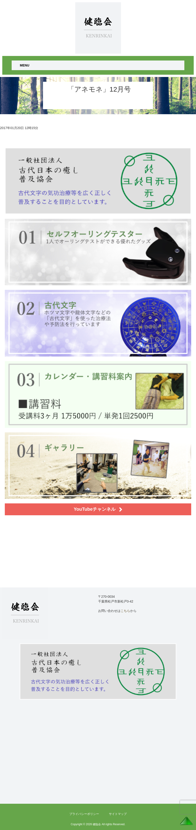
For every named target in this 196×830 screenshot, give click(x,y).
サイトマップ (118, 814)
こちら (125, 611)
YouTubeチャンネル (98, 509)
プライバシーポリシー (84, 814)
